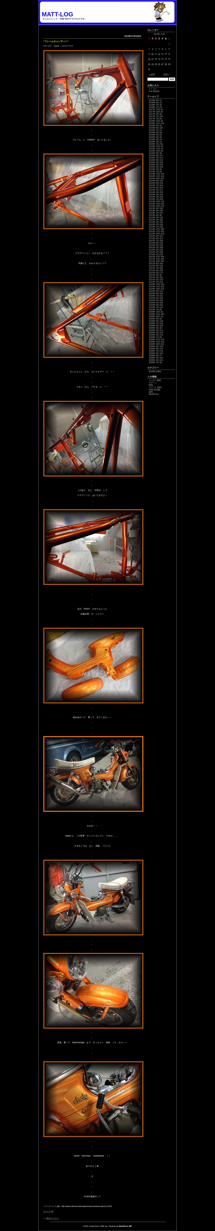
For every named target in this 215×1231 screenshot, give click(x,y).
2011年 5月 (154, 273)
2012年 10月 (154, 233)
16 (149, 59)
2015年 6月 (154, 160)
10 (152, 54)
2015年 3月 (154, 167)
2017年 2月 (154, 116)
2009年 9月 (154, 319)
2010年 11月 (154, 286)
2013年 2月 (154, 224)
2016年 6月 (154, 132)
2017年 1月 (154, 118)
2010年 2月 (154, 307)
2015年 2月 (154, 169)
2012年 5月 (154, 245)
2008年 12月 (154, 339)
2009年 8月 (154, 321)
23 (149, 64)
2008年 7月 (154, 351)
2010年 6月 (154, 298)
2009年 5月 (154, 328)
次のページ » (52, 1218)
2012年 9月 (154, 236)
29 (169, 64)
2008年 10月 (154, 344)
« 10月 (152, 74)
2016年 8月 (154, 128)
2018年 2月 (154, 105)
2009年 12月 (154, 312)
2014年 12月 (154, 174)
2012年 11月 (154, 231)
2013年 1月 (154, 227)
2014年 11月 (154, 176)
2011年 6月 (154, 270)
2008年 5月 (154, 355)
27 (162, 64)
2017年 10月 (154, 112)
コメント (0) (48, 1211)
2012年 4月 (154, 247)
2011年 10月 (154, 261)
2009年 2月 (154, 335)
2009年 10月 (154, 316)
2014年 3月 (154, 194)
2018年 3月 (154, 102)
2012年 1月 (154, 254)
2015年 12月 (154, 146)
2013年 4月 (154, 220)
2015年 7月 (154, 158)
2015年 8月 (154, 155)
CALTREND (154, 91)
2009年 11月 (154, 314)
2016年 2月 (154, 141)
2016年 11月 (154, 123)
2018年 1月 (154, 107)
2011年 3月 (154, 277)
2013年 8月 (154, 210)
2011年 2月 (154, 279)
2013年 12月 (154, 201)
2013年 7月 (154, 213)
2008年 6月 (154, 353)
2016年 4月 (154, 137)
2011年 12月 (154, 256)
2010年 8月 (154, 293)
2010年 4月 (154, 302)
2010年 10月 (154, 289)
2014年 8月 (154, 183)
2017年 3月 (154, 114)
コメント (155, 387)
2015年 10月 (154, 151)
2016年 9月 (154, 125)
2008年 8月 (154, 348)
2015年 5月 (154, 162)
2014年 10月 (154, 178)
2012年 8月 (154, 238)
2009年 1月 (154, 337)
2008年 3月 (154, 360)
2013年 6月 (154, 215)
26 (159, 64)
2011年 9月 (154, 263)
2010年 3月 (154, 305)
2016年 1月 (154, 144)
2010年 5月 (154, 300)
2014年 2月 (154, 197)
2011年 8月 (154, 266)
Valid (155, 389)
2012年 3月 (154, 250)
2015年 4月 (154, 164)
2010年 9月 (154, 291)
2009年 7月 (154, 323)
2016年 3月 (154, 139)
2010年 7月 (154, 296)
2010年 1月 (154, 309)
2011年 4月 (154, 275)
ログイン (153, 382)
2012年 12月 (154, 229)
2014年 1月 (154, 199)
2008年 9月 (154, 346)
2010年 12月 (154, 284)
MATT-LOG (57, 14)
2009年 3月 (154, 332)
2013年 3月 (154, 222)
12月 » (166, 74)
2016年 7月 (154, 130)
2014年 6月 (154, 187)
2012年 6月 (154, 243)
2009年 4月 (154, 330)
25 (156, 64)
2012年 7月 (154, 240)
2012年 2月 (154, 252)
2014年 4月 (154, 192)
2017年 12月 (154, 109)
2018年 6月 (154, 100)
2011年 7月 (154, 268)
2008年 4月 (154, 358)
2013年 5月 (154, 217)
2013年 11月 (154, 204)
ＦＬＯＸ (153, 89)
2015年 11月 (154, 148)
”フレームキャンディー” (56, 41)
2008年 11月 (154, 342)
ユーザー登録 (155, 380)
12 (159, 54)
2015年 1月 (154, 171)
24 (152, 64)
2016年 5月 (154, 135)
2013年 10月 (154, 206)
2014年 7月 (154, 185)
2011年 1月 (154, 282)
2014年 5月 (154, 190)
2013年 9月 (154, 208)
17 (152, 59)
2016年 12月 (154, 121)
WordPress (154, 394)
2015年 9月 (154, 153)
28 (166, 64)
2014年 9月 (154, 181)
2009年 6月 (154, 325)
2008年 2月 (154, 362)
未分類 (56, 46)
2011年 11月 (154, 259)
